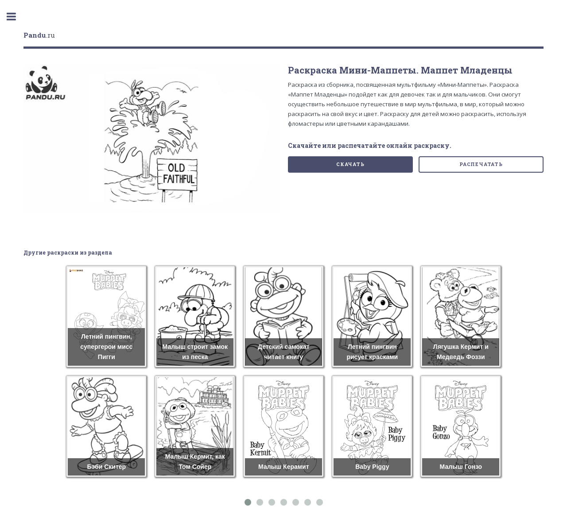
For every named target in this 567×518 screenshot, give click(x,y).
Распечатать (481, 164)
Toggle (16, 16)
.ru (39, 35)
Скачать (350, 164)
